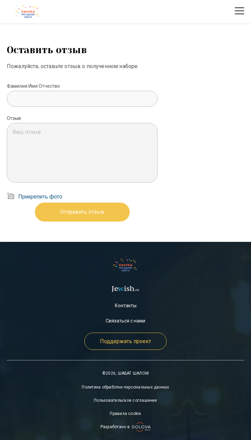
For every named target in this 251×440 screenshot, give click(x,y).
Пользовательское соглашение (125, 400)
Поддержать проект (125, 341)
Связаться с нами (125, 320)
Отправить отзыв (82, 212)
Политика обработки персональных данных (125, 387)
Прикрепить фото (40, 197)
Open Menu (239, 11)
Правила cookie (125, 413)
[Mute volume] (82, 99)
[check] (28, 11)
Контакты (126, 305)
